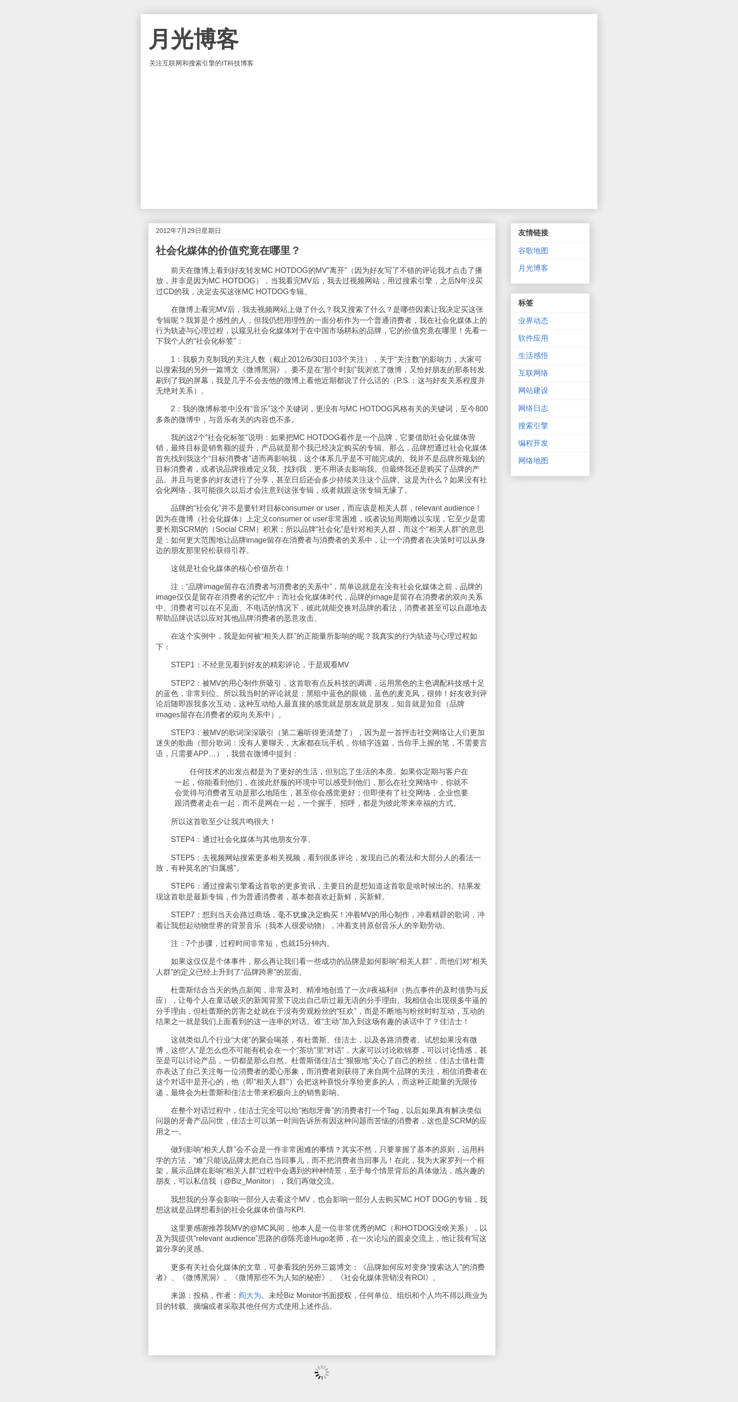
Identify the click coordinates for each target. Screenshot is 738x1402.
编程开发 (533, 443)
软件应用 (533, 338)
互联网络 (533, 373)
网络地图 (533, 461)
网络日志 (533, 408)
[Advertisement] (369, 138)
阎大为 (250, 1295)
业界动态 (533, 321)
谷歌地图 (533, 251)
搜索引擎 (533, 426)
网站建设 (533, 390)
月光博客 (193, 39)
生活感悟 (533, 356)
